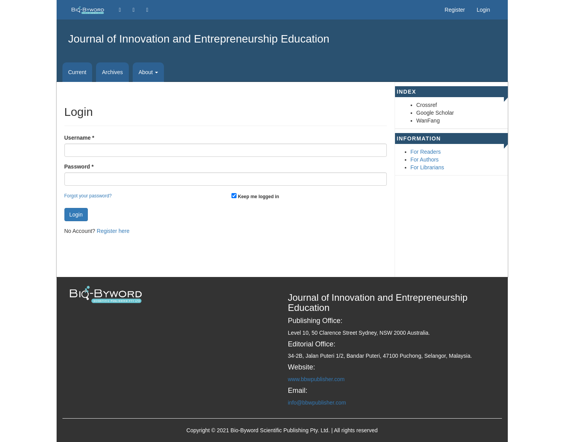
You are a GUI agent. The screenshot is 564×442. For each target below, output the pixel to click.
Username (79, 137)
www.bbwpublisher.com (316, 379)
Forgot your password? (88, 196)
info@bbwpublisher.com (317, 402)
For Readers (426, 152)
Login (483, 10)
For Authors (425, 159)
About (148, 72)
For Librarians (427, 167)
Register (455, 10)
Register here (113, 231)
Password (79, 166)
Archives (112, 72)
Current (77, 72)
